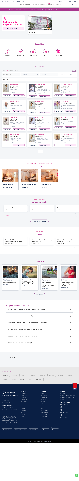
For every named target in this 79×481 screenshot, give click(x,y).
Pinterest (65, 417)
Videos (47, 9)
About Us (43, 393)
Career (62, 399)
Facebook (65, 404)
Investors (62, 393)
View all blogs (39, 295)
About (57, 9)
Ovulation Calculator (46, 418)
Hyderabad (60, 375)
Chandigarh (15, 375)
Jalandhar (70, 375)
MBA (42, 408)
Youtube (65, 415)
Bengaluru (5, 375)
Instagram (65, 412)
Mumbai (14, 379)
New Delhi (22, 379)
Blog (42, 403)
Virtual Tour (44, 416)
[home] (10, 4)
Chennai (24, 375)
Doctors (26, 9)
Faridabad (33, 375)
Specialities (18, 9)
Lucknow (5, 379)
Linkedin (65, 409)
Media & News (44, 412)
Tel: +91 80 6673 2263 (7, 411)
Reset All (74, 70)
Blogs (52, 9)
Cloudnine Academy (46, 420)
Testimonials (40, 9)
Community (44, 397)
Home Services (44, 414)
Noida (30, 379)
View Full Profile (7, 95)
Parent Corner (44, 410)
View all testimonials (39, 221)
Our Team (43, 405)
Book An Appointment (13, 28)
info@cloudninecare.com (8, 400)
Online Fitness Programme (67, 397)
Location (11, 9)
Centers (43, 401)
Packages (32, 9)
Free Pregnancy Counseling (67, 395)
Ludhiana (23, 410)
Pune (46, 379)
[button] (21, 5)
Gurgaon (23, 403)
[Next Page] (40, 151)
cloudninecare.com (38, 441)
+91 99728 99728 (6, 402)
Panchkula (38, 379)
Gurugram (51, 375)
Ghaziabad (42, 375)
